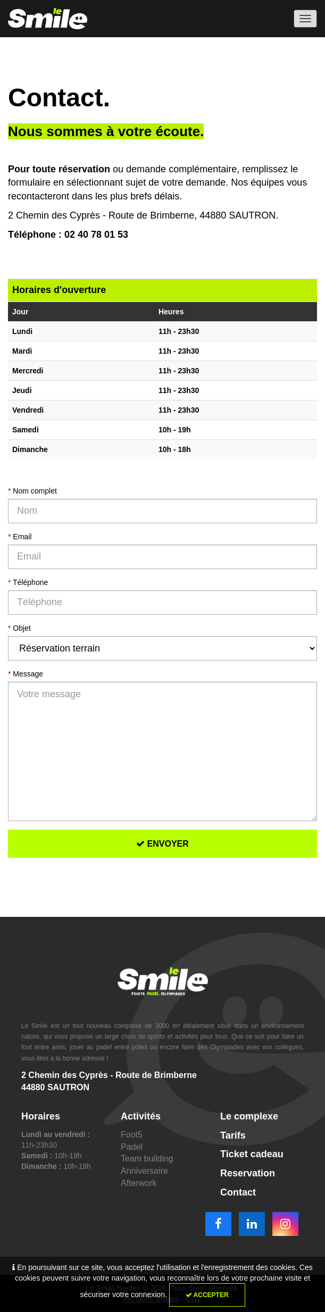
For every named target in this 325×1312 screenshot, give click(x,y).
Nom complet (32, 491)
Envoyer (162, 843)
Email (19, 536)
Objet (19, 628)
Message (25, 674)
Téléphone (28, 582)
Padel (132, 1146)
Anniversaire (144, 1170)
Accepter (207, 1295)
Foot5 (132, 1134)
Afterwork (139, 1183)
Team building (147, 1158)
